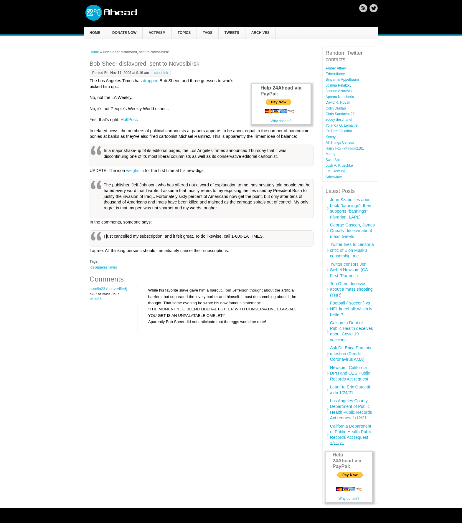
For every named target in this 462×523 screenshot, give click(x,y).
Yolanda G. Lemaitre (342, 125)
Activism (156, 33)
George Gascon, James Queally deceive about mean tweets (352, 231)
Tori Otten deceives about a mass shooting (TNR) (351, 289)
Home (95, 33)
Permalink (96, 298)
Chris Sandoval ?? (340, 114)
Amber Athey (336, 68)
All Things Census (340, 142)
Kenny (331, 137)
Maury (330, 154)
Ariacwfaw (334, 177)
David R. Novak (338, 102)
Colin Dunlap (336, 108)
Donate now (124, 33)
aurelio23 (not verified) (108, 289)
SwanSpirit (334, 160)
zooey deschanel (339, 119)
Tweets (232, 33)
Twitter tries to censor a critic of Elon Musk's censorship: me (352, 250)
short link (161, 73)
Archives (260, 33)
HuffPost (129, 119)
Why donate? (281, 121)
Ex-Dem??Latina (339, 131)
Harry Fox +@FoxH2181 (345, 148)
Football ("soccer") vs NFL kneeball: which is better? (351, 309)
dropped (151, 80)
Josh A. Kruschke (339, 165)
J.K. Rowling (335, 171)
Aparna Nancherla (340, 97)
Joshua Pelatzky (338, 85)
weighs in (135, 170)
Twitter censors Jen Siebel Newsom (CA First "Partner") (349, 270)
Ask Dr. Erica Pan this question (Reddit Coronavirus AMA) (350, 353)
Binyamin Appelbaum (342, 79)
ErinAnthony (335, 74)
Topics (184, 33)
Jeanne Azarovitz (339, 91)
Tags (207, 33)
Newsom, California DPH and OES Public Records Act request (350, 373)
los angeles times (103, 267)
